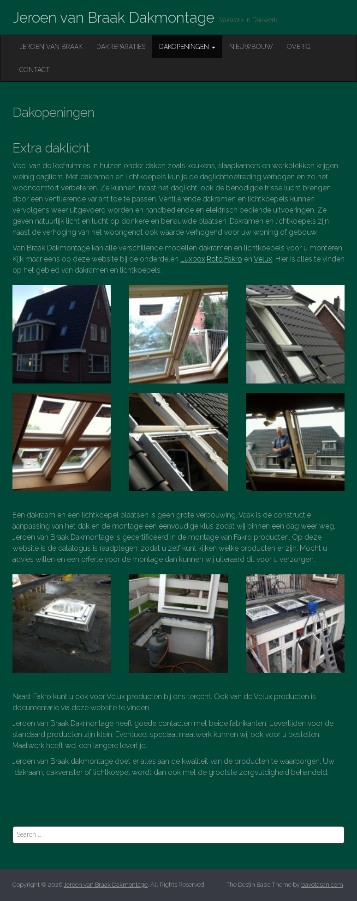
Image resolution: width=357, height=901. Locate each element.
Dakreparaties (120, 46)
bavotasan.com (322, 884)
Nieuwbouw (251, 46)
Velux (263, 259)
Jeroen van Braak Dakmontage (113, 17)
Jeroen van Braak (51, 46)
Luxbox (192, 259)
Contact (34, 69)
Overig (298, 46)
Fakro (233, 259)
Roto (215, 259)
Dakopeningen (187, 46)
